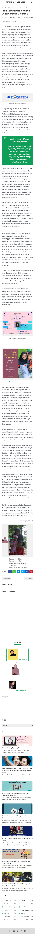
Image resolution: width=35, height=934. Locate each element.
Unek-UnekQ (25, 921)
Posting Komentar (28, 17)
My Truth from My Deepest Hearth (26, 918)
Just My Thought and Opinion (9, 908)
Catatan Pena (8, 902)
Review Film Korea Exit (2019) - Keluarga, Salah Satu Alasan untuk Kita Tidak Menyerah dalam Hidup (17, 771)
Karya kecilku (25, 908)
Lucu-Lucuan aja (26, 911)
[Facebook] (10, 571)
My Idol (23, 914)
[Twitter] (14, 571)
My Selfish (7, 918)
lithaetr (12, 538)
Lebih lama (28, 578)
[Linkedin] (27, 571)
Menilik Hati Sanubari (19, 2)
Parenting (7, 921)
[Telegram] (18, 571)
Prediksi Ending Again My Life (12, 748)
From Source (8, 905)
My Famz (7, 914)
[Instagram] (21, 932)
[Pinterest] (31, 571)
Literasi (6, 911)
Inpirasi (23, 905)
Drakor (23, 902)
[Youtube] (24, 932)
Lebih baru (6, 578)
